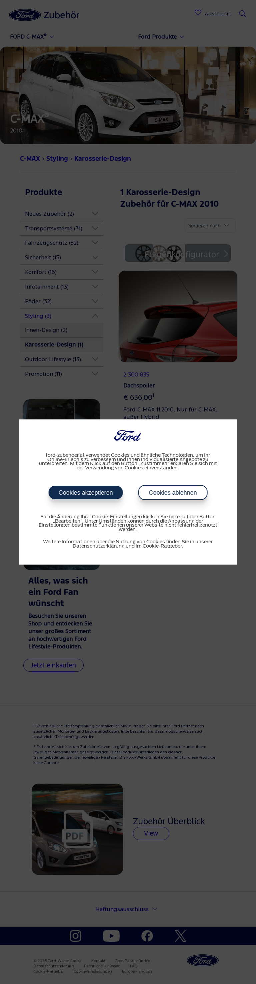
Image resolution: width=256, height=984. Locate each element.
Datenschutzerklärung (99, 546)
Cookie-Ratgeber (162, 546)
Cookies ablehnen (173, 492)
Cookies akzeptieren (85, 492)
